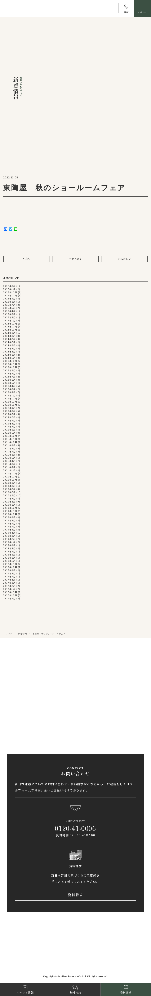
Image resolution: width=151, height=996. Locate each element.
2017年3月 (9, 582)
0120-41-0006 (75, 828)
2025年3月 (9, 314)
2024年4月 (9, 348)
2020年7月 (9, 489)
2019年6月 (9, 526)
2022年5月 (9, 420)
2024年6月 (9, 342)
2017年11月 (10, 564)
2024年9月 (9, 333)
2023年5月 (9, 383)
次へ (26, 258)
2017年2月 (9, 586)
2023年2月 (9, 392)
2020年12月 (10, 473)
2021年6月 (9, 454)
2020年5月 (9, 495)
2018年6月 (9, 551)
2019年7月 (9, 523)
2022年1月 (9, 432)
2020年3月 (9, 501)
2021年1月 (9, 470)
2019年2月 (9, 539)
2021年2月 (9, 467)
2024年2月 (9, 354)
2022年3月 (9, 426)
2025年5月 (9, 308)
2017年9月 (9, 570)
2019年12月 (10, 508)
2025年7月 (9, 305)
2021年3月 (9, 464)
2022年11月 (10, 401)
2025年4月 (9, 311)
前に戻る (124, 258)
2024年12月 (10, 323)
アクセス (22, 686)
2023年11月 (10, 364)
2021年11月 (10, 439)
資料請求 (75, 895)
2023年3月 (9, 389)
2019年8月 (9, 520)
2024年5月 (9, 345)
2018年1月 (9, 561)
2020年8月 (9, 486)
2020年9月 (9, 483)
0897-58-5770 (23, 722)
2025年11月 (10, 295)
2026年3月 (9, 286)
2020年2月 (9, 504)
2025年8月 (9, 301)
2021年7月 (9, 451)
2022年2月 (9, 430)
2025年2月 (9, 317)
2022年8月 (9, 411)
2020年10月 (10, 479)
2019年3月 (9, 536)
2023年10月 (10, 367)
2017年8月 (9, 573)
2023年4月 (9, 386)
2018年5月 (9, 554)
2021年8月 (9, 448)
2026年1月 (9, 289)
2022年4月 (9, 423)
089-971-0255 (23, 672)
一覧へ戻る (75, 258)
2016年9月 (9, 598)
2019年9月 (9, 517)
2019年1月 (9, 542)
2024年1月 (9, 358)
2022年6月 (9, 417)
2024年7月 (9, 339)
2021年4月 (9, 461)
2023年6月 (9, 379)
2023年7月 (9, 376)
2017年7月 (9, 576)
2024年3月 (9, 351)
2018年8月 (9, 548)
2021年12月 (10, 436)
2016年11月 (10, 592)
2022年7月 (9, 414)
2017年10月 (10, 567)
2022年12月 (10, 398)
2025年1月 (9, 320)
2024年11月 (10, 326)
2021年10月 (10, 442)
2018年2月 (9, 557)
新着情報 (22, 633)
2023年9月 (9, 370)
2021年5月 (9, 457)
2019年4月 (9, 532)
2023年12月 (10, 361)
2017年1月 (9, 589)
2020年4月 (9, 498)
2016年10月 (10, 595)
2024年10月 (10, 330)
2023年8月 (9, 373)
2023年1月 (9, 395)
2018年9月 (9, 545)
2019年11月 (10, 511)
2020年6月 (9, 492)
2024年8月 (9, 336)
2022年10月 (10, 404)
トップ (9, 633)
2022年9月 (9, 408)
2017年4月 (9, 579)
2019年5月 (9, 529)
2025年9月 (9, 298)
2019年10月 (10, 514)
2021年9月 (9, 445)
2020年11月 (10, 476)
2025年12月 (10, 292)
